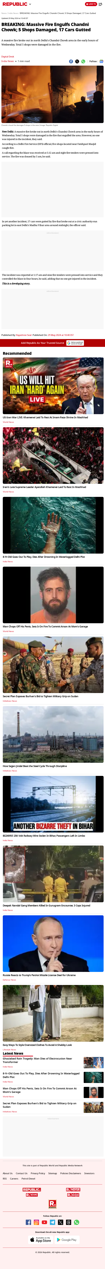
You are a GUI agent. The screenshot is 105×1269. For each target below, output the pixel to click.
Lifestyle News (9, 1050)
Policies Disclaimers (70, 1173)
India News (7, 61)
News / (4, 13)
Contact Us (21, 1173)
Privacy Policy (38, 1173)
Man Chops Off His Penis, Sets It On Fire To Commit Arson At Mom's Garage (45, 626)
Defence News (9, 980)
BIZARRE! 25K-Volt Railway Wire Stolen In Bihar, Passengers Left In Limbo (44, 836)
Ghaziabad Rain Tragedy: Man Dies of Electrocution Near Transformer (37, 1060)
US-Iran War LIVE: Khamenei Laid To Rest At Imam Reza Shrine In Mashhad (45, 417)
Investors (89, 1173)
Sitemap (52, 1173)
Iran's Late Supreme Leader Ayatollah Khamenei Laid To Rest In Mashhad (44, 487)
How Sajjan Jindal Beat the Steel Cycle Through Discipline (35, 766)
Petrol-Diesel (28, 1179)
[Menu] (100, 4)
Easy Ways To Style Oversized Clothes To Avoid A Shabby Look (37, 1045)
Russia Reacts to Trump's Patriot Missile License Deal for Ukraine (39, 975)
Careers (14, 1179)
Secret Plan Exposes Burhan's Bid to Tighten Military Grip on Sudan (40, 696)
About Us (8, 1173)
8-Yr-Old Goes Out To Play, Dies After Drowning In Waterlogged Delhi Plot (44, 557)
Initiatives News (10, 701)
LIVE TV (91, 4)
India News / (13, 13)
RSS (5, 1179)
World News (8, 422)
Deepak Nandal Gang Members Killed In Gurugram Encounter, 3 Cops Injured (46, 905)
